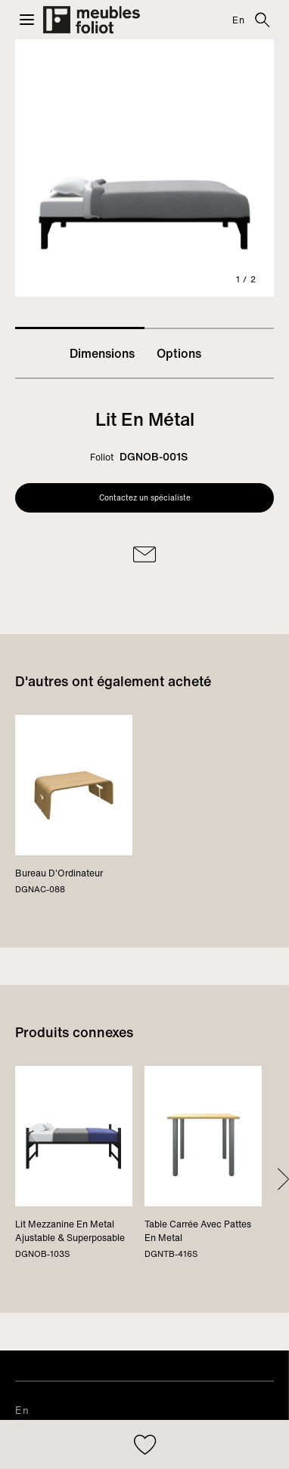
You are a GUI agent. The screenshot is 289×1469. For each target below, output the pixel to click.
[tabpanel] (144, 168)
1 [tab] (79, 328)
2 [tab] (209, 328)
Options (179, 353)
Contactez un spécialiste (145, 498)
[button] (27, 19)
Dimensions (102, 353)
